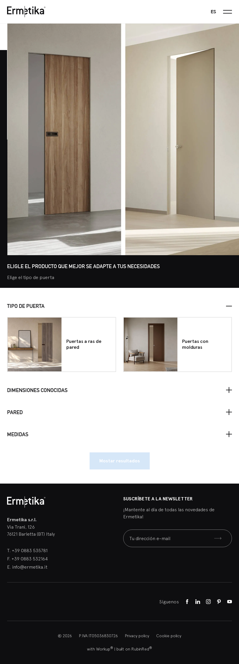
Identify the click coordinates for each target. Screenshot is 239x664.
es (213, 11)
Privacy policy (137, 635)
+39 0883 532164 (29, 558)
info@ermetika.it (29, 567)
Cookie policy (168, 635)
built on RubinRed (134, 649)
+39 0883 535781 (29, 550)
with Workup (100, 649)
